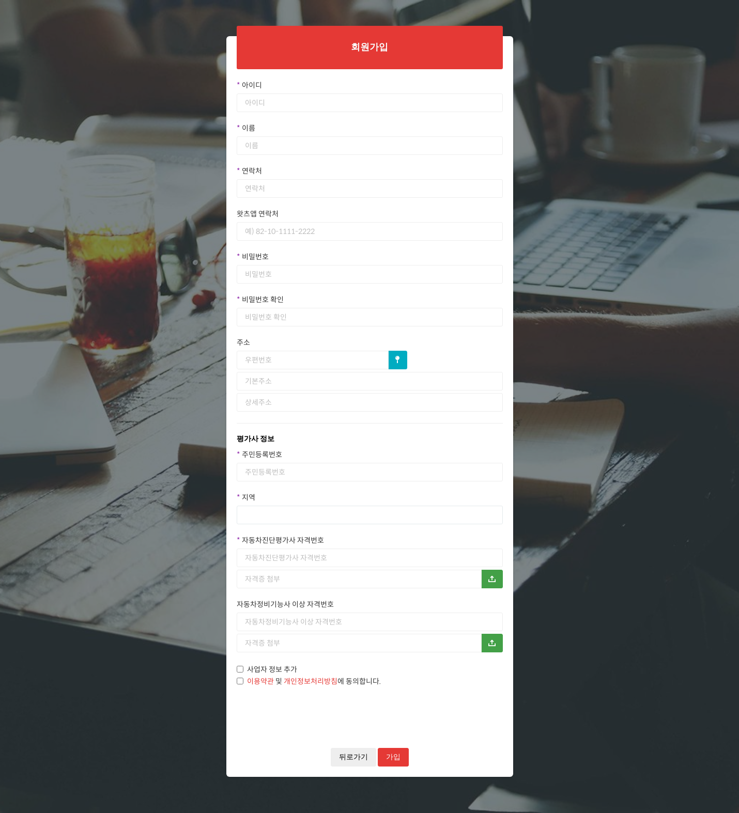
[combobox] (370, 515)
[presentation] (315, 707)
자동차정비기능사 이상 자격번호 (285, 604)
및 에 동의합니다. (309, 681)
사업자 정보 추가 (267, 669)
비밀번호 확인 (260, 299)
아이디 (249, 85)
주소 (243, 342)
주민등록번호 (259, 454)
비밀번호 (253, 256)
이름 (246, 128)
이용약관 (260, 681)
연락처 (249, 171)
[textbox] (255, 515)
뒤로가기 (353, 757)
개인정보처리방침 (310, 681)
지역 (246, 497)
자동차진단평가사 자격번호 (280, 540)
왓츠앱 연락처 (258, 213)
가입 (393, 757)
